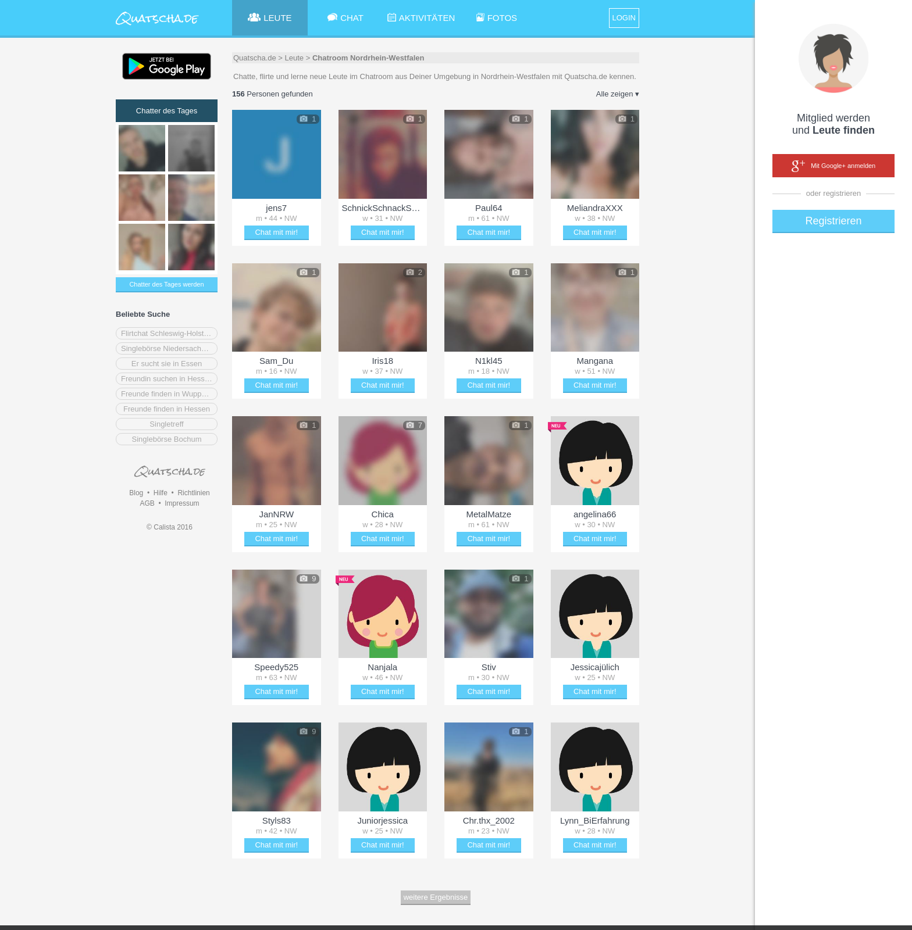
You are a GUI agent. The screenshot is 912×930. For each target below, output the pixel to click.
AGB (147, 503)
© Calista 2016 (170, 527)
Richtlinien (193, 493)
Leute (294, 57)
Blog (136, 493)
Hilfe (161, 493)
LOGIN (624, 17)
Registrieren (833, 221)
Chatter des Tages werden (166, 284)
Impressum (182, 503)
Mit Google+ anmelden (833, 166)
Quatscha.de (254, 57)
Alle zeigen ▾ (617, 94)
